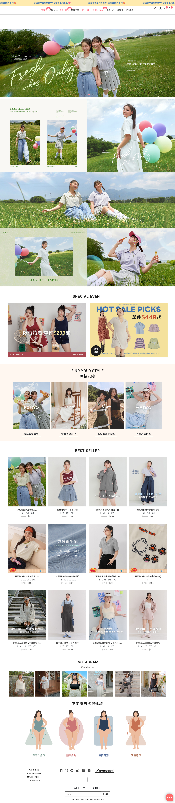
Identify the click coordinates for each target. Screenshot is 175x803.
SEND (105, 790)
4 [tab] (93, 95)
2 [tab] (85, 95)
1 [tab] (82, 95)
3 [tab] (89, 95)
